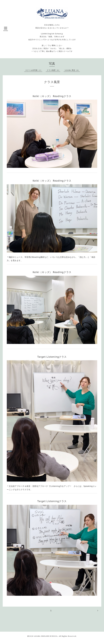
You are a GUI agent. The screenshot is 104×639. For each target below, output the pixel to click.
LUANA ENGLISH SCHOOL (46, 636)
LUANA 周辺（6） (72, 70)
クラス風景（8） (53, 70)
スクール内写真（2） (33, 70)
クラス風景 (52, 82)
